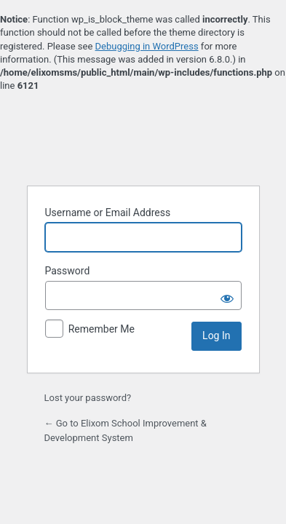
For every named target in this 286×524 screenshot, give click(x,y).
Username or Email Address (108, 212)
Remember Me (101, 329)
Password (67, 271)
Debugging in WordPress (147, 46)
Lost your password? (88, 397)
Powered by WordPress (143, 137)
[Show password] (227, 295)
